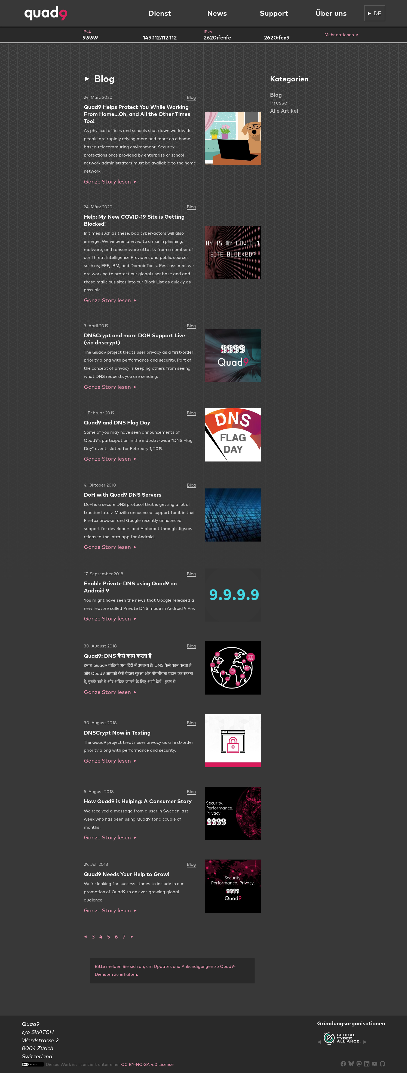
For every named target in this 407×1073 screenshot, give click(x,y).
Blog (276, 94)
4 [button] (100, 936)
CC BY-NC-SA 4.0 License (147, 1064)
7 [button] (124, 936)
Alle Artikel (284, 110)
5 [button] (108, 936)
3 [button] (93, 936)
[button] (85, 936)
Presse (278, 102)
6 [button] (116, 936)
